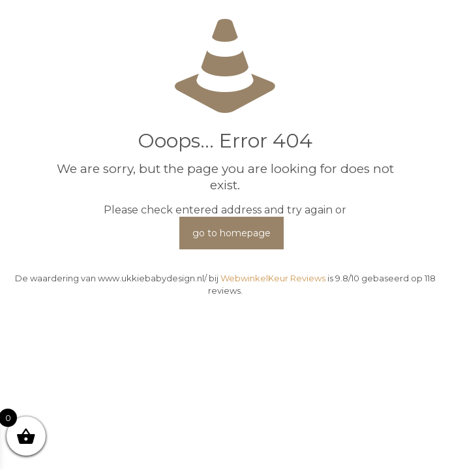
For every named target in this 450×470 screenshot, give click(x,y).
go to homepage (231, 233)
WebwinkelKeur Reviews (272, 278)
